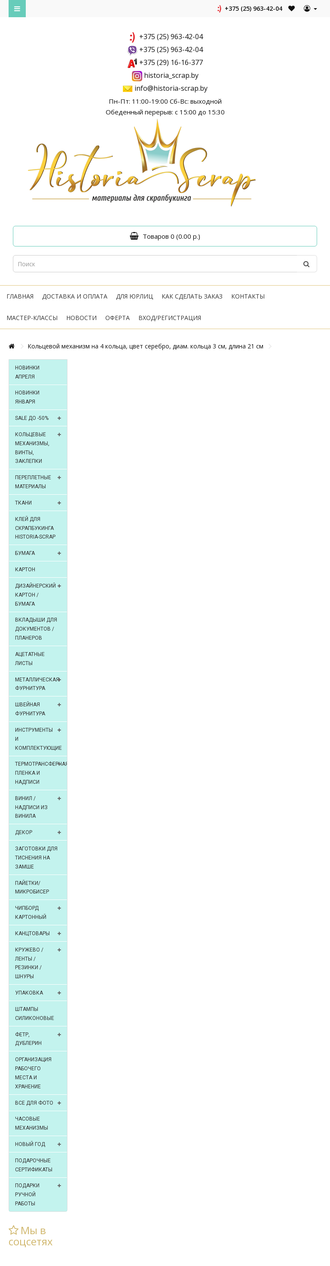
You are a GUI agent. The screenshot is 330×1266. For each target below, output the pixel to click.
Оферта (117, 318)
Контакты (248, 296)
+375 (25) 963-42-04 (249, 8)
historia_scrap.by (171, 75)
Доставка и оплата (74, 296)
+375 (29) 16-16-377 (171, 62)
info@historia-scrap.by (171, 88)
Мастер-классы (32, 318)
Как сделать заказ (192, 296)
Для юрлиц (134, 296)
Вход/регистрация (169, 318)
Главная (20, 296)
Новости (81, 318)
